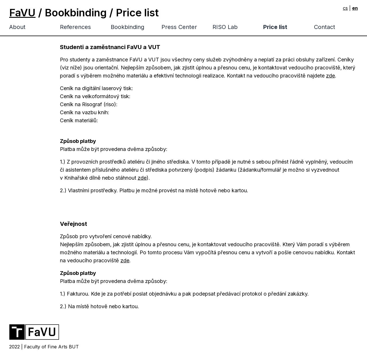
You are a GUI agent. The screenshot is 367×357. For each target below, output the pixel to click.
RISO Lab (225, 27)
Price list (275, 27)
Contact (324, 27)
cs (345, 8)
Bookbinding (127, 27)
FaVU (22, 12)
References (75, 27)
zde (330, 76)
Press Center (179, 27)
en (355, 8)
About (17, 27)
